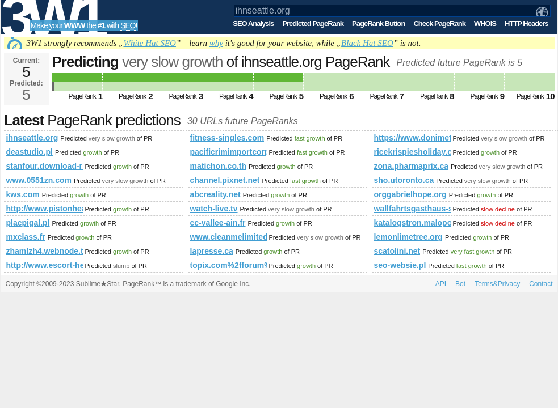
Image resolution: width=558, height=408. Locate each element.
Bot (460, 284)
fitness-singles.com (227, 137)
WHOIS (485, 23)
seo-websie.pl (400, 265)
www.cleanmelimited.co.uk (228, 236)
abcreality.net (215, 194)
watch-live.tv (214, 208)
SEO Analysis (253, 23)
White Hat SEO (149, 43)
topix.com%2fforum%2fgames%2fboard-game (228, 265)
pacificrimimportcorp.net (228, 151)
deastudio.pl (29, 151)
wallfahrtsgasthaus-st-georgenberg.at (412, 208)
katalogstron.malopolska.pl (412, 222)
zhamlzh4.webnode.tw (44, 251)
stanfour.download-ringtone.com (44, 166)
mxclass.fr (25, 236)
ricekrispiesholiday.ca (412, 151)
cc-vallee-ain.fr (218, 222)
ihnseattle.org (32, 137)
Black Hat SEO (367, 43)
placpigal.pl (28, 222)
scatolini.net (397, 251)
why (216, 43)
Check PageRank (439, 23)
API (440, 284)
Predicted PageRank (312, 23)
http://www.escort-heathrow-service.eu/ (44, 265)
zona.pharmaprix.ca (411, 166)
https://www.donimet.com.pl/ (412, 137)
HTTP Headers (526, 23)
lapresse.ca (211, 251)
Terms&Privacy (497, 284)
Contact (540, 284)
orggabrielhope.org (410, 194)
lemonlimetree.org (408, 236)
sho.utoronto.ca (404, 180)
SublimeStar (97, 284)
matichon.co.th (218, 166)
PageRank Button (378, 23)
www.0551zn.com (39, 180)
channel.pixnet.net (225, 180)
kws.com (23, 194)
